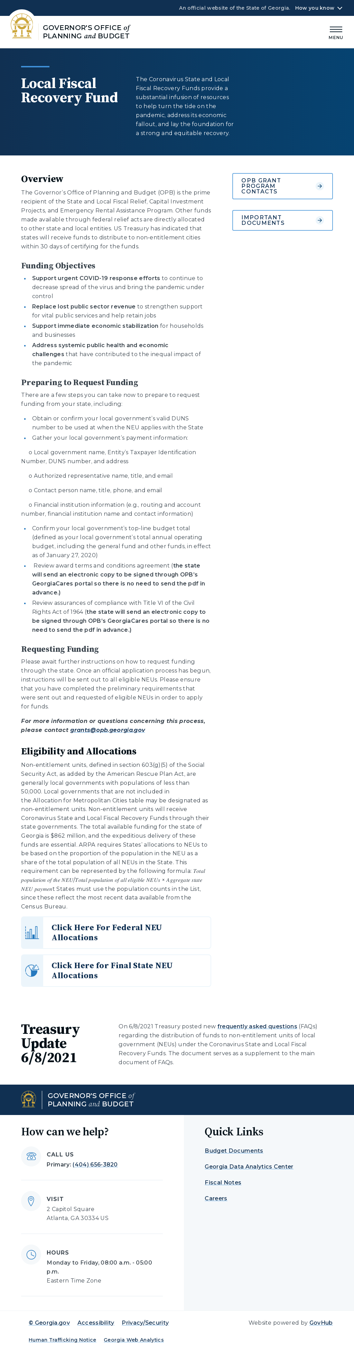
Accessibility (95, 1322)
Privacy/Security (145, 1322)
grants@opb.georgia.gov (107, 730)
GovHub (321, 1322)
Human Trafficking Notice (62, 1340)
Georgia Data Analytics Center (249, 1166)
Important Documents (282, 220)
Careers (216, 1198)
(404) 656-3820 (95, 1164)
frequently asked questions (257, 1026)
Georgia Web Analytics (134, 1340)
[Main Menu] (336, 32)
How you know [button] (314, 8)
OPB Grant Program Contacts (282, 186)
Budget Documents (234, 1150)
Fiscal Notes (223, 1182)
